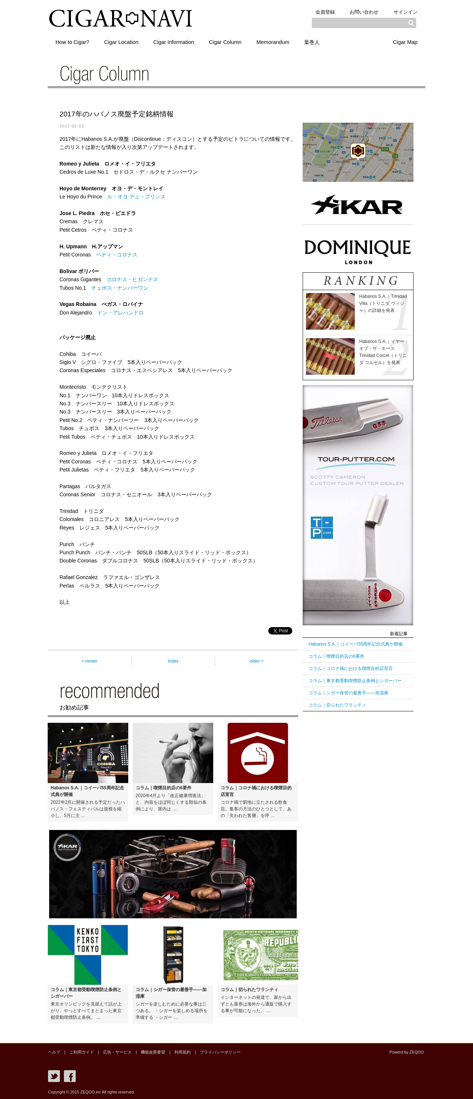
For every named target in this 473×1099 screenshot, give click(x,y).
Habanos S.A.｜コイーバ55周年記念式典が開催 (356, 644)
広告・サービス (117, 1052)
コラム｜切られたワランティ (337, 705)
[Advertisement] (358, 831)
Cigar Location (123, 42)
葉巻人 (319, 42)
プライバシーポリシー (220, 1052)
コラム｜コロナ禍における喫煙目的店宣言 (351, 668)
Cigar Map (404, 42)
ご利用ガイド (81, 1052)
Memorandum (278, 42)
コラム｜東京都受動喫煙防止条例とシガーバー (355, 680)
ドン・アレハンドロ (120, 313)
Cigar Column (230, 42)
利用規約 (182, 1052)
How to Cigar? (73, 42)
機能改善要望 (152, 1052)
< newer (89, 661)
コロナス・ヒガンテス (132, 279)
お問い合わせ (362, 11)
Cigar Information (177, 42)
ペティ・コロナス (116, 255)
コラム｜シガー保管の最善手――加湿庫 (348, 692)
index (173, 661)
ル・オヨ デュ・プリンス (136, 197)
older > (256, 661)
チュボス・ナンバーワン (119, 288)
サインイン (405, 11)
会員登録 (321, 11)
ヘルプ (54, 1052)
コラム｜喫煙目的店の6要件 (336, 656)
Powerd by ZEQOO (406, 1052)
